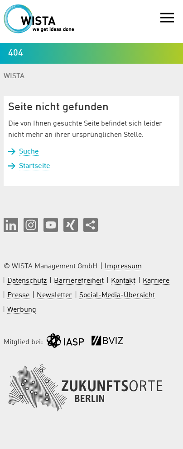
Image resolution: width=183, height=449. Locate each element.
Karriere (156, 281)
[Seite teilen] (91, 225)
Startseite (34, 166)
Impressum (123, 266)
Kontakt (123, 281)
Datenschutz (27, 281)
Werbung (21, 309)
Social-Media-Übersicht (117, 295)
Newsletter (54, 295)
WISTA (14, 76)
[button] (11, 225)
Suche (29, 151)
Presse (18, 295)
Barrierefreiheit (79, 281)
